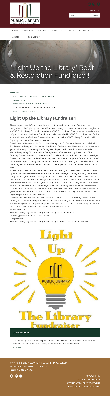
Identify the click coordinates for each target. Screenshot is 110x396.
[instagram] (93, 5)
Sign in (96, 387)
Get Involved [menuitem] (85, 30)
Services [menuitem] (56, 30)
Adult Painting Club (21, 100)
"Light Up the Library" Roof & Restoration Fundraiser (34, 107)
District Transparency (88, 380)
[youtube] (89, 5)
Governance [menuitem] (27, 30)
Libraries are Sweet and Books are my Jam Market (33, 96)
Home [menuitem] (15, 30)
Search (95, 15)
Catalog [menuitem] (15, 37)
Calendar (14, 92)
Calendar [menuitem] (70, 30)
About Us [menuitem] (42, 30)
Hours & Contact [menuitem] (32, 37)
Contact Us (94, 10)
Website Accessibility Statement (83, 383)
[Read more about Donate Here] (55, 290)
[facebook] (98, 5)
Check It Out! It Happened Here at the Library (31, 104)
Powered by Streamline (80, 387)
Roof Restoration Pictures (24, 111)
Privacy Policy (93, 376)
